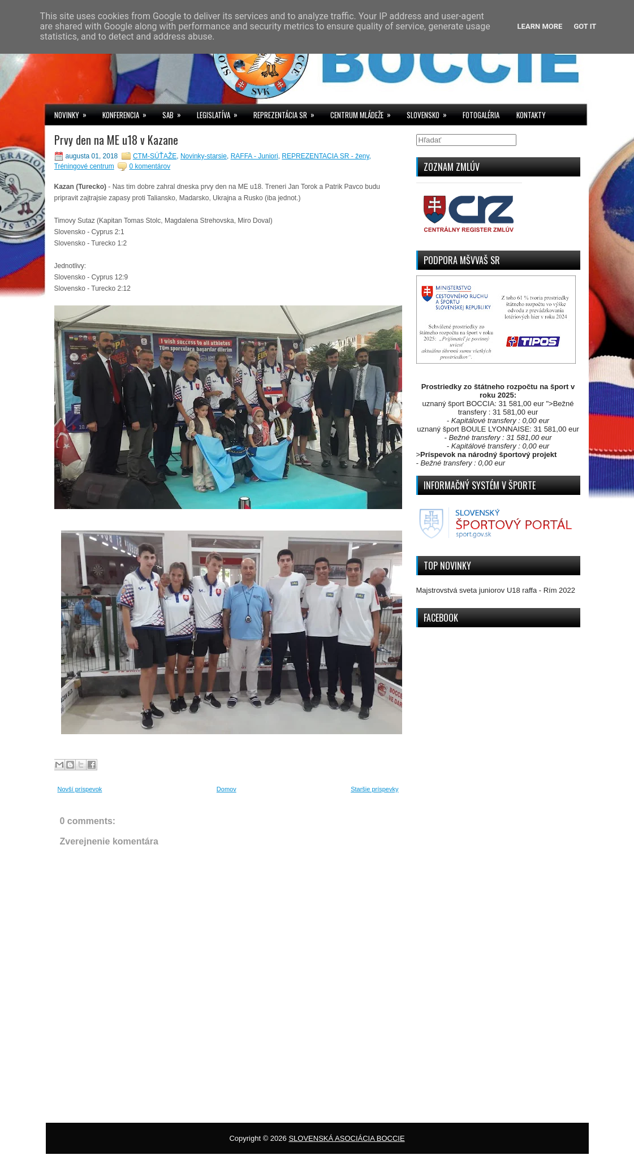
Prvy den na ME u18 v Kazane (116, 139)
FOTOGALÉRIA (481, 114)
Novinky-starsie (203, 156)
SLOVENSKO (430, 112)
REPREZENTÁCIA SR (287, 112)
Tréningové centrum (84, 166)
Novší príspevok (80, 789)
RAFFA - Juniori (254, 156)
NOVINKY (74, 112)
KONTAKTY (531, 114)
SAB (175, 112)
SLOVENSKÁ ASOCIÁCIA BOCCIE (346, 1138)
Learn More (540, 26)
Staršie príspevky (374, 789)
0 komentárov (149, 166)
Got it (584, 26)
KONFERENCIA (128, 112)
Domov (226, 789)
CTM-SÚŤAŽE (154, 156)
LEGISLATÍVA (221, 112)
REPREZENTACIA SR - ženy (325, 156)
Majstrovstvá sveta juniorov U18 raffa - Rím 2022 (496, 590)
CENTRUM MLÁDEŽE (364, 112)
